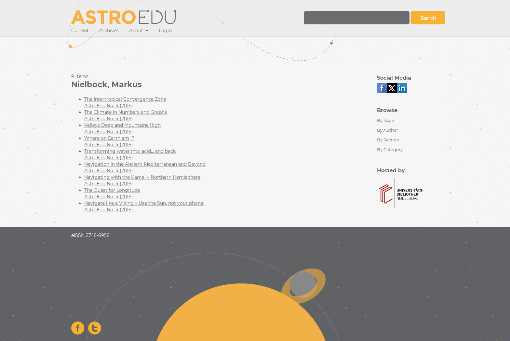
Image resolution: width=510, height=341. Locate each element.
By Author (387, 130)
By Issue (385, 120)
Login (165, 30)
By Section (388, 139)
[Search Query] (356, 17)
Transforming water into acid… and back (130, 151)
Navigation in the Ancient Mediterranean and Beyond (145, 164)
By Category (390, 149)
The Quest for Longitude (112, 190)
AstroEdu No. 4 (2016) (108, 106)
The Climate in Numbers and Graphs (125, 112)
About (136, 30)
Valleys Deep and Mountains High (122, 125)
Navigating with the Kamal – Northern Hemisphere (142, 177)
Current (80, 30)
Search (428, 18)
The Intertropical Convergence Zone (125, 99)
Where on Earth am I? (109, 138)
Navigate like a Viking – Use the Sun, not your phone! (144, 203)
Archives (109, 30)
